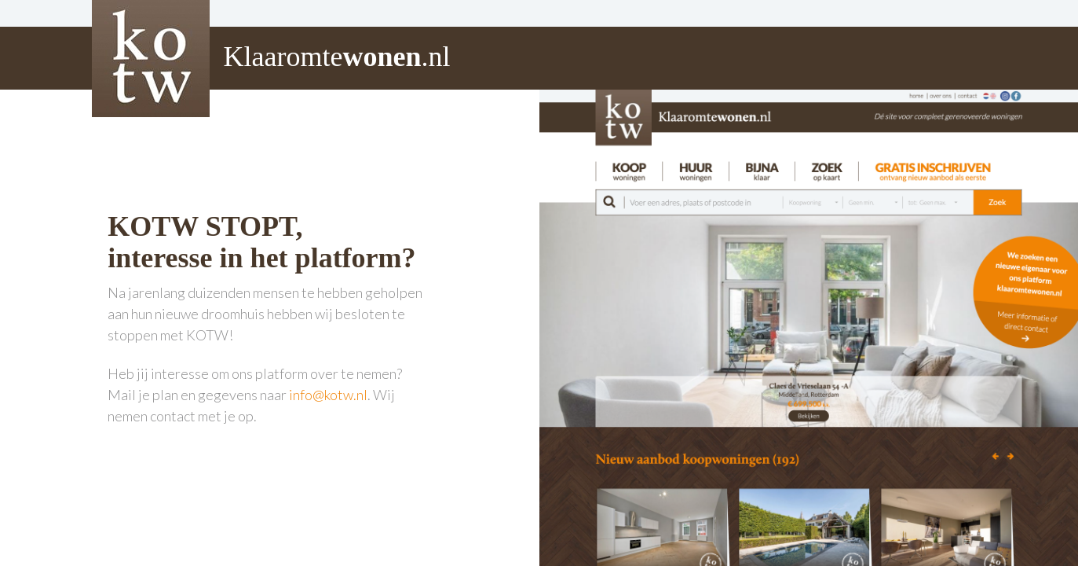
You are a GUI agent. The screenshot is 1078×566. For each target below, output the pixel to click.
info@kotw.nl (328, 394)
